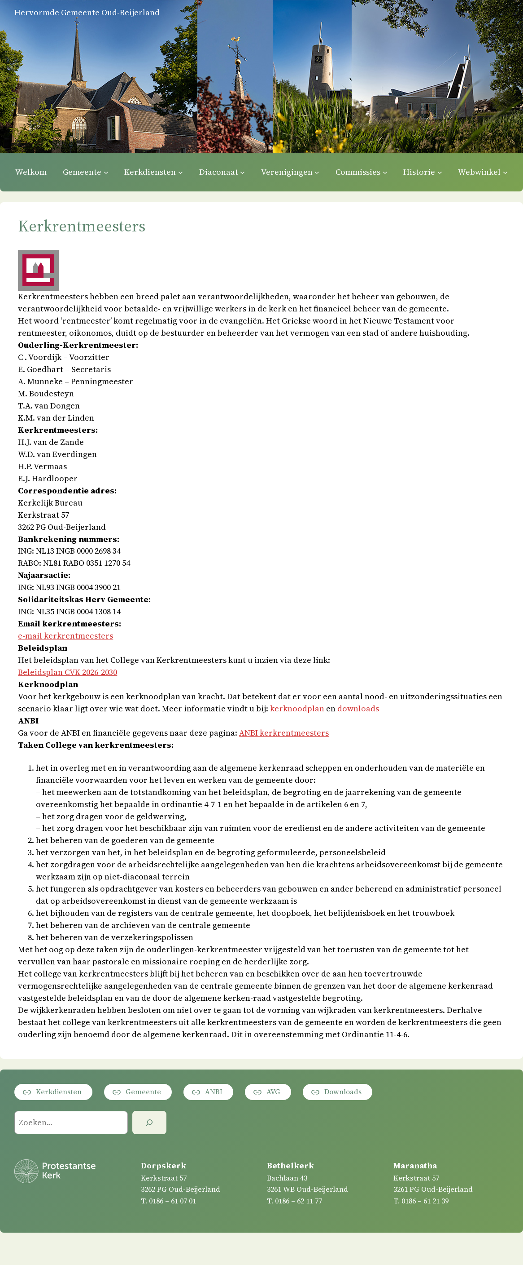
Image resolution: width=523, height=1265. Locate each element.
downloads (358, 708)
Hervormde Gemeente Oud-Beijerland (87, 12)
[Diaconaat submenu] (242, 171)
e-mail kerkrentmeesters (65, 635)
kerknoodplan (297, 708)
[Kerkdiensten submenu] (180, 171)
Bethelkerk (290, 1165)
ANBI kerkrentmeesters (284, 732)
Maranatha (415, 1165)
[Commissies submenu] (385, 171)
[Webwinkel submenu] (505, 171)
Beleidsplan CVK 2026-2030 (67, 672)
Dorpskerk (163, 1165)
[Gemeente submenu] (106, 171)
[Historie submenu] (439, 171)
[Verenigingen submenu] (316, 171)
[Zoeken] (149, 1122)
